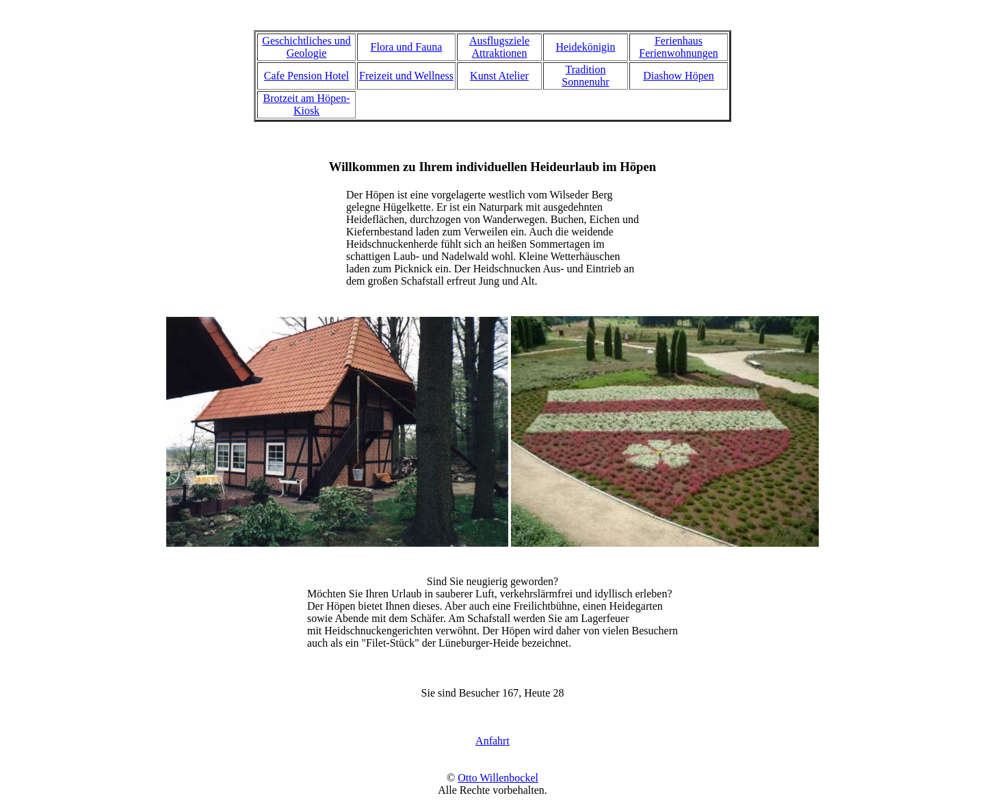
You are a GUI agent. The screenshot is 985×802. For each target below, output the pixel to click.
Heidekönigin (585, 47)
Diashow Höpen (678, 75)
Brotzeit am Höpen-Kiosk (306, 104)
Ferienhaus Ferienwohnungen (678, 47)
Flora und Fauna (407, 47)
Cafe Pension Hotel (306, 75)
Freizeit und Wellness (406, 75)
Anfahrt (492, 741)
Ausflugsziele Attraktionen (499, 47)
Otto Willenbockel (498, 778)
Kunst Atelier (499, 75)
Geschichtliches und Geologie (306, 47)
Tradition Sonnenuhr (585, 76)
